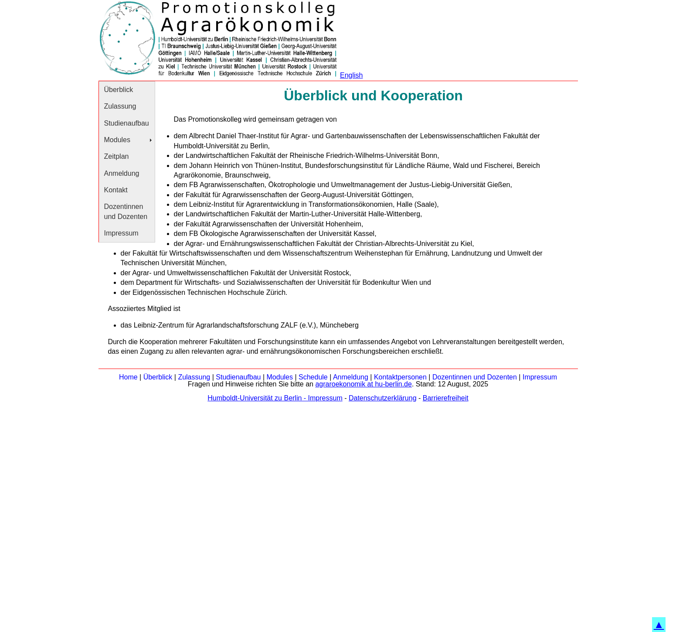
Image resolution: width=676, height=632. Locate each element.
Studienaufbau (126, 123)
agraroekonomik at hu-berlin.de (363, 384)
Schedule (313, 377)
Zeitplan (116, 156)
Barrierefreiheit (446, 398)
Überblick (118, 89)
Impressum (121, 233)
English (351, 75)
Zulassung (120, 106)
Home (128, 377)
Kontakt (116, 190)
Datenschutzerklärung (383, 398)
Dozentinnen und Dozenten (126, 211)
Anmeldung (121, 173)
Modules (117, 139)
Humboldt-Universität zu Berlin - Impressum (274, 398)
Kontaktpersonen (400, 377)
